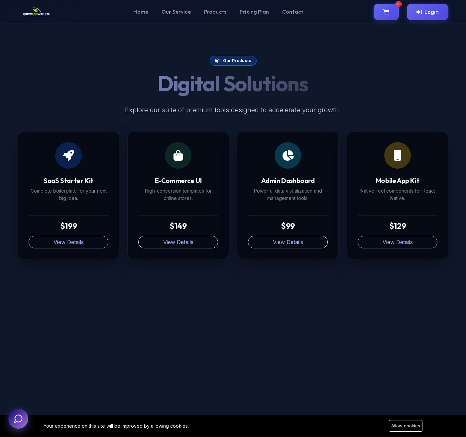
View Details (69, 242)
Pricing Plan (254, 11)
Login (427, 12)
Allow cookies (405, 425)
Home (140, 11)
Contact (292, 11)
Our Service (176, 11)
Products (215, 11)
